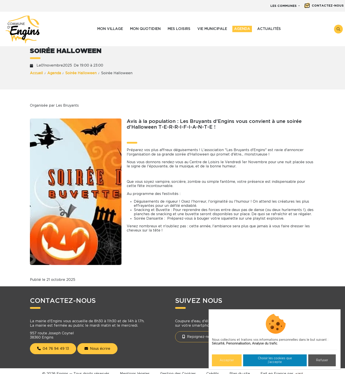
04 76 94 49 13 (53, 348)
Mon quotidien (145, 29)
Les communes (284, 6)
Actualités (269, 29)
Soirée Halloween (81, 73)
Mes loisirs (179, 29)
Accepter (227, 360)
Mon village (110, 29)
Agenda (242, 29)
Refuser (322, 360)
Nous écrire (97, 348)
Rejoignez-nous (198, 337)
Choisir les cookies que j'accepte (275, 360)
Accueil (36, 73)
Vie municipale (212, 29)
